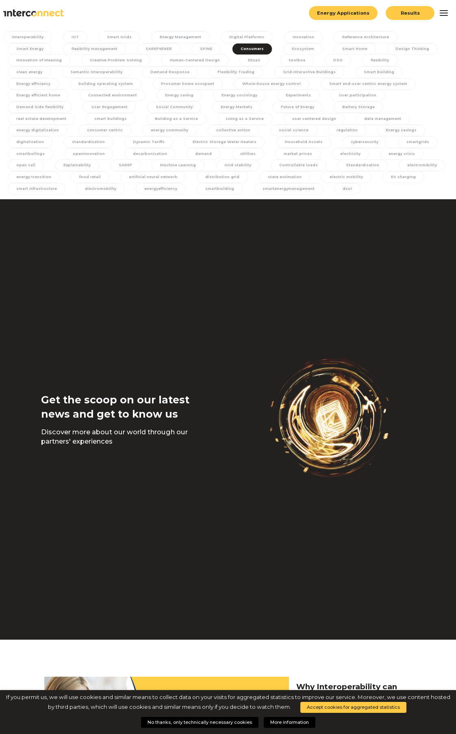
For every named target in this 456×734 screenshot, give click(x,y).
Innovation (300, 37)
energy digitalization (372, 122)
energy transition (31, 183)
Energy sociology (168, 98)
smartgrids (360, 146)
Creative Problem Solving (116, 61)
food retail (87, 183)
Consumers (247, 49)
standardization (30, 146)
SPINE (203, 49)
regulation (274, 134)
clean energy (422, 61)
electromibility (365, 170)
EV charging (398, 183)
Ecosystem (296, 49)
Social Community (98, 110)
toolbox (297, 61)
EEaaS (257, 61)
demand (144, 159)
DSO (335, 61)
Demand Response (116, 73)
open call (383, 159)
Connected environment (40, 98)
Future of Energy (221, 110)
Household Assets (248, 146)
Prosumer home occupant (127, 85)
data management (303, 122)
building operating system (42, 85)
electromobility (99, 195)
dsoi (348, 195)
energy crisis (334, 159)
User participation (285, 98)
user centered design (233, 122)
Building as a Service (95, 122)
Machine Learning (124, 170)
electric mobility (341, 183)
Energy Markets (160, 110)
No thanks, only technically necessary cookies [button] (200, 722)
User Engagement (32, 110)
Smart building (326, 73)
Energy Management (178, 37)
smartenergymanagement (289, 195)
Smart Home (346, 49)
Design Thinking (404, 49)
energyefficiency (160, 195)
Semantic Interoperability (41, 73)
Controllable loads (243, 170)
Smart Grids (116, 37)
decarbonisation (91, 159)
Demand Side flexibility (356, 98)
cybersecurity (308, 146)
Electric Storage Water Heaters (168, 146)
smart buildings (30, 122)
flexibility (373, 61)
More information (289, 722)
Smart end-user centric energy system (315, 85)
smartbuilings (413, 146)
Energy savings (326, 134)
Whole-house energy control (214, 85)
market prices (233, 159)
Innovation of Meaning (37, 61)
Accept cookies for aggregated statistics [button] (353, 707)
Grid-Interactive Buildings (256, 73)
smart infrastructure (35, 195)
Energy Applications (341, 13)
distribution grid (220, 183)
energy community (98, 134)
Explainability (27, 170)
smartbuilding (219, 195)
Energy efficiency (386, 73)
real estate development (352, 110)
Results (410, 13)
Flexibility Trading (182, 73)
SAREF (73, 170)
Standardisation (306, 170)
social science (221, 134)
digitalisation (383, 134)
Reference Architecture (363, 37)
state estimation (281, 183)
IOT (75, 37)
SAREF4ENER (158, 49)
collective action (162, 134)
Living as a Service (164, 122)
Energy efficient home (408, 85)
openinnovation (30, 159)
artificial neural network (150, 183)
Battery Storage (282, 110)
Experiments (226, 98)
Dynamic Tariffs (90, 146)
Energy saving (107, 98)
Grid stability (183, 170)
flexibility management (93, 49)
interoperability (30, 37)
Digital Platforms (244, 37)
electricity (284, 159)
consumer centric (32, 134)
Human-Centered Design (197, 61)
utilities (185, 159)
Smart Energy (27, 49)
